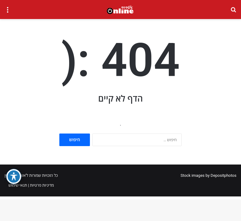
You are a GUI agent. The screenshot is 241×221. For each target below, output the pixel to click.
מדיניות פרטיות (42, 185)
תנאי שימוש (18, 185)
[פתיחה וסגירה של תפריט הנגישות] (13, 176)
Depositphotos (223, 175)
